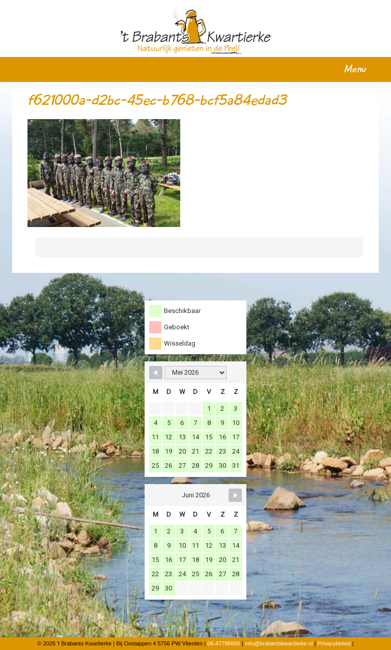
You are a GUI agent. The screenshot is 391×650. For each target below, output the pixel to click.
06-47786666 (223, 643)
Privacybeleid (333, 643)
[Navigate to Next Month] (235, 495)
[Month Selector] (195, 372)
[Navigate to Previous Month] (155, 372)
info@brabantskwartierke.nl (279, 643)
